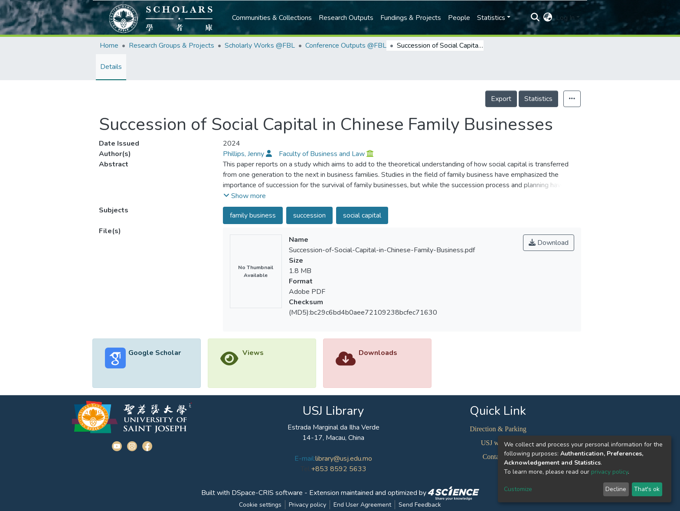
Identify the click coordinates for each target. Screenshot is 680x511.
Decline (615, 489)
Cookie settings (260, 505)
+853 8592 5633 (338, 469)
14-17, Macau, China (333, 438)
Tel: (306, 469)
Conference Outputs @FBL (345, 45)
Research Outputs (346, 18)
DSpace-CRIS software (267, 493)
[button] (548, 18)
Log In (565, 18)
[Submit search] (535, 18)
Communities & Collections (272, 18)
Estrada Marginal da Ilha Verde (333, 427)
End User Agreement (362, 505)
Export (501, 99)
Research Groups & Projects (171, 45)
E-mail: (304, 458)
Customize (518, 489)
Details (111, 67)
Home (109, 45)
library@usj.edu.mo (343, 458)
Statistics (538, 99)
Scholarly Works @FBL (260, 45)
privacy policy (609, 472)
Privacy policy (307, 505)
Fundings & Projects (410, 18)
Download (549, 242)
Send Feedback (420, 505)
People (459, 18)
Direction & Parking (498, 429)
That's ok (647, 489)
